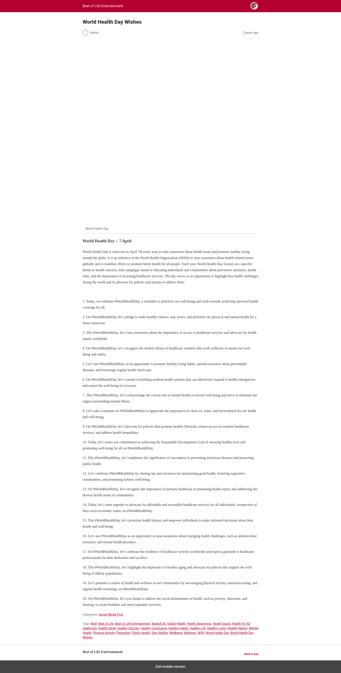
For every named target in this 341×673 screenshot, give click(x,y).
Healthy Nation (237, 628)
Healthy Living (216, 628)
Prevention (123, 633)
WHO (200, 633)
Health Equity (222, 623)
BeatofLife (159, 623)
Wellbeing (176, 633)
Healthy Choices (128, 628)
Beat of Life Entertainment (132, 623)
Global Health (176, 623)
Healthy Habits (179, 628)
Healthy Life (198, 628)
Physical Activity (104, 633)
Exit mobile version (170, 667)
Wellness (190, 633)
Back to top (251, 654)
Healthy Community (153, 628)
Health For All (241, 623)
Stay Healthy (159, 633)
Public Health (141, 633)
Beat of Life (106, 623)
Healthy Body (107, 628)
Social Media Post (111, 614)
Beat (94, 623)
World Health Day (217, 633)
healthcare (90, 628)
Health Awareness (199, 623)
